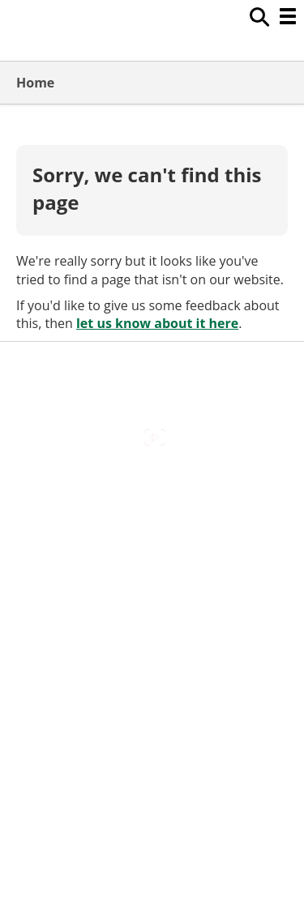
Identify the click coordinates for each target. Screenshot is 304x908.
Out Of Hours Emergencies (152, 591)
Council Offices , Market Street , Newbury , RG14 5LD (152, 669)
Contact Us (152, 523)
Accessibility (152, 488)
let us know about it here (157, 323)
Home (35, 83)
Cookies (151, 557)
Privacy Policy (152, 626)
